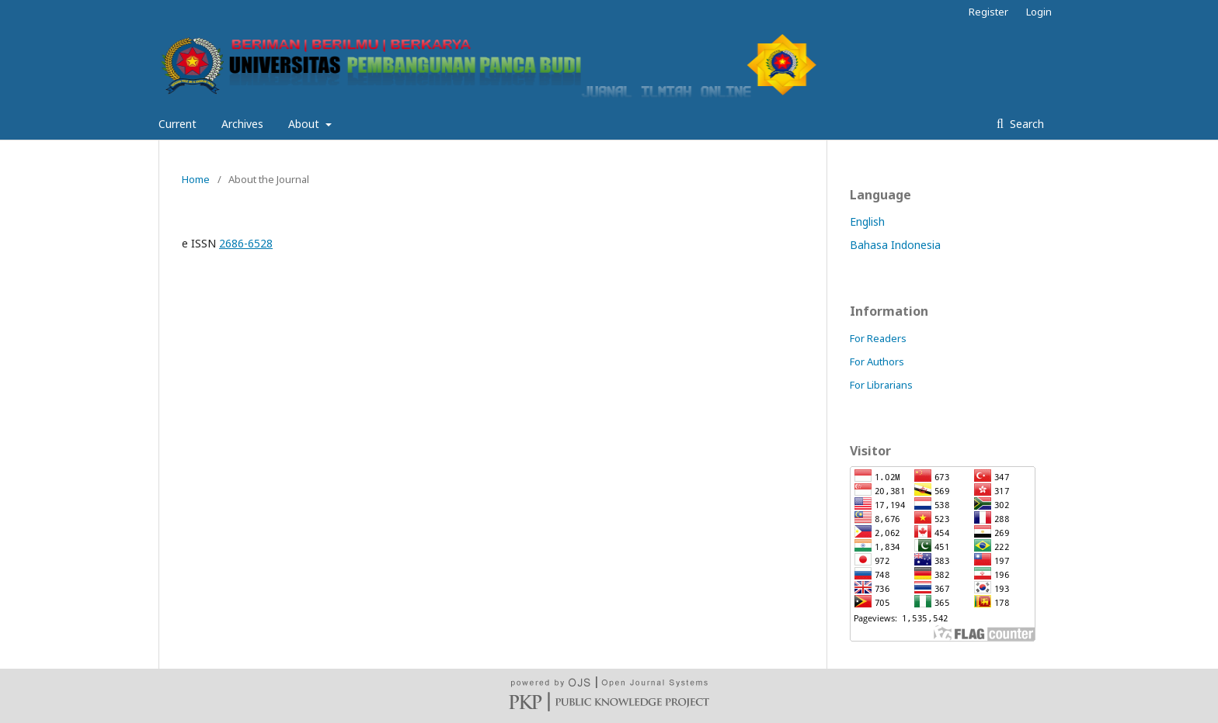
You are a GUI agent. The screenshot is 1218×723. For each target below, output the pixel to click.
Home (196, 179)
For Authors (877, 361)
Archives (242, 123)
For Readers (878, 338)
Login (1039, 12)
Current (177, 123)
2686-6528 (246, 243)
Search (1025, 123)
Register (988, 12)
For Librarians (881, 385)
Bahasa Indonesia (895, 244)
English (867, 221)
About (305, 123)
